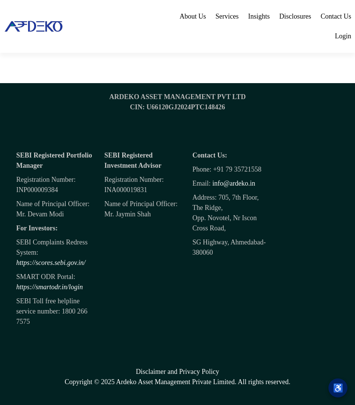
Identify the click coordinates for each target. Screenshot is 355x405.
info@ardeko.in (233, 183)
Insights (259, 16)
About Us (193, 16)
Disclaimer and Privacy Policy (177, 371)
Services (227, 16)
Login (343, 36)
